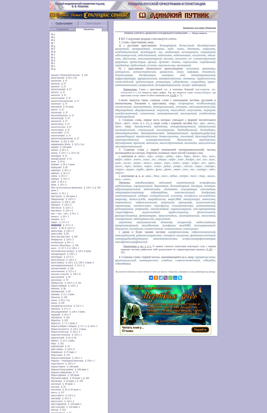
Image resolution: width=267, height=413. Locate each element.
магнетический (58, 89)
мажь (53, 161)
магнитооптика (58, 127)
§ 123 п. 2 (75, 332)
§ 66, (61, 228)
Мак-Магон (56, 211)
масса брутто (57, 395)
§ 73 (75, 372)
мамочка (55, 288)
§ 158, (65, 202)
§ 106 (70, 268)
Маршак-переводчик (61, 358)
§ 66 (66, 234)
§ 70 (65, 280)
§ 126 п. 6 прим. (83, 251)
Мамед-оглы (57, 283)
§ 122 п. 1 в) (78, 144)
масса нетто (57, 401)
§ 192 (85, 75)
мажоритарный (58, 159)
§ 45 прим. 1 (69, 384)
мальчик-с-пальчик (60, 274)
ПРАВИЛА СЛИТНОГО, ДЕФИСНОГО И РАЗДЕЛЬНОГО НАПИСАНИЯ (155, 33)
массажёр (56, 398)
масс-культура (58, 407)
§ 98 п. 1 (69, 242)
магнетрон (56, 104)
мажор (54, 153)
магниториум (57, 130)
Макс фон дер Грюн (60, 236)
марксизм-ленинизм (60, 335)
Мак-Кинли (56, 208)
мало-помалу (57, 262)
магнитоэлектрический (62, 138)
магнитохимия (58, 135)
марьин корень (58, 366)
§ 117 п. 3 (64, 222)
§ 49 (68, 277)
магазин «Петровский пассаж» (65, 75)
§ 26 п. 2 (66, 170)
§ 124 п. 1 (71, 199)
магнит (54, 109)
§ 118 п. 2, (71, 262)
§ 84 (74, 338)
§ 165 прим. (73, 375)
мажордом (56, 156)
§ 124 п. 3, (70, 283)
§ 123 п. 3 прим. (78, 329)
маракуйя (55, 314)
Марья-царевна (58, 375)
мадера (54, 147)
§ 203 (63, 410)
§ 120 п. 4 (70, 363)
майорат (55, 179)
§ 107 (61, 392)
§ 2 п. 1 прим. (68, 294)
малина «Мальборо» (61, 245)
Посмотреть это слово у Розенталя (199, 28)
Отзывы (127, 330)
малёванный (57, 242)
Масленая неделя (59, 378)
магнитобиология (59, 115)
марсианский (57, 346)
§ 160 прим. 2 (70, 196)
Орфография (63, 23)
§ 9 (63, 219)
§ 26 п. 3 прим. (68, 164)
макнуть (55, 216)
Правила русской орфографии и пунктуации (166, 3)
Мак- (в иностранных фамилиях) (66, 187)
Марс (53, 343)
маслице (55, 387)
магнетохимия (58, 98)
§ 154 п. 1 (77, 358)
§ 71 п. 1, (82, 326)
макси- (54, 228)
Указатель (89, 29)
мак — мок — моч (59, 213)
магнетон (55, 95)
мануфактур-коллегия (61, 306)
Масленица (56, 381)
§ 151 (209, 249)
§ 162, (64, 141)
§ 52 (63, 387)
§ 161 (78, 283)
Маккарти (55, 205)
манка (54, 303)
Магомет (55, 141)
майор (54, 176)
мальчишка (56, 280)
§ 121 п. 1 (79, 306)
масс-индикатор (58, 404)
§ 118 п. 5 (70, 349)
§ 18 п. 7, (63, 153)
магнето (55, 92)
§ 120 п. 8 (75, 274)
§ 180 (71, 141)
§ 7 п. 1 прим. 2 (69, 323)
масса (54, 392)
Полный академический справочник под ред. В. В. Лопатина (80, 5)
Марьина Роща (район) (62, 369)
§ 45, (65, 389)
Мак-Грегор (56, 196)
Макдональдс (57, 199)
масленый (56, 384)
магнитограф (57, 118)
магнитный (56, 112)
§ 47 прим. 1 (70, 352)
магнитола (56, 121)
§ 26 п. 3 (62, 182)
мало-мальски (58, 260)
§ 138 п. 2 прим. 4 (85, 262)
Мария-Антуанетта (60, 329)
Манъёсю (55, 309)
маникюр (55, 294)
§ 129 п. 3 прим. (77, 312)
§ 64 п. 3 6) (71, 78)
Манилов (55, 297)
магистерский (57, 78)
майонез (55, 173)
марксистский (57, 338)
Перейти (200, 329)
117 (123, 38)
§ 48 (63, 288)
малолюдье (56, 257)
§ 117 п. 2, (63, 248)
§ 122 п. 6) (74, 153)
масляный (56, 389)
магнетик (55, 83)
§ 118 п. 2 (71, 260)
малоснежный (58, 271)
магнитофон (57, 132)
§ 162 (61, 343)
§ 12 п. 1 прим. (67, 340)
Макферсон (56, 239)
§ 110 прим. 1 (75, 404)
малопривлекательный (62, 265)
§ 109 (65, 320)
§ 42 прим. (68, 107)
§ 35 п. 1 (64, 193)
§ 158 (64, 297)
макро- (54, 222)
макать (54, 193)
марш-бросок (57, 363)
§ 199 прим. (66, 147)
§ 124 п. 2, (89, 187)
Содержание (62, 29)
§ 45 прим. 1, (76, 378)
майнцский (56, 167)
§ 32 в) (61, 161)
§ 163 (72, 202)
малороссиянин (58, 268)
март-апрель (57, 349)
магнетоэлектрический (62, 101)
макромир (56, 225)
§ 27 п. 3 (66, 309)
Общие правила (199, 33)
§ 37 (65, 81)
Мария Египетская (60, 332)
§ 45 (68, 291)
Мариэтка (55, 320)
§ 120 (173, 95)
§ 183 (86, 378)
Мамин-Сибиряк (59, 286)
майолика (55, 170)
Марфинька (56, 352)
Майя (53, 185)
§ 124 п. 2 (67, 205)
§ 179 (67, 355)
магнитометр (57, 124)
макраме (55, 219)
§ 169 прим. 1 (81, 369)
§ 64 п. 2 (64, 150)
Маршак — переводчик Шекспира (67, 361)
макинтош (56, 202)
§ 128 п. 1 (74, 248)
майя (53, 182)
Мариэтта (55, 323)
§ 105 (61, 303)
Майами (55, 164)
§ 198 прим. (73, 366)
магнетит (55, 86)
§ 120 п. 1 (77, 335)
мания (54, 300)
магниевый (56, 107)
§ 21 (65, 156)
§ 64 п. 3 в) (64, 300)
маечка (54, 150)
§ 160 (74, 236)
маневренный (57, 291)
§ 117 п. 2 (69, 257)
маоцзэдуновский (59, 312)
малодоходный (58, 254)
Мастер (54, 410)
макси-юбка (56, 234)
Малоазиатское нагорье (62, 251)
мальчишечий (57, 277)
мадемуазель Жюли (60, 144)
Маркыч (55, 340)
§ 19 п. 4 (66, 398)
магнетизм (56, 81)
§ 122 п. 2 (70, 395)
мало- (54, 248)
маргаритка (56, 317)
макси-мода (56, 231)
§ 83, (68, 338)
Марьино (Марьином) (61, 372)
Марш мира (56, 355)
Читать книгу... (133, 327)
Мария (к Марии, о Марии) (63, 326)
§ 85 (65, 167)
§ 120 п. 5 (70, 228)
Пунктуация (93, 23)
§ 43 (67, 346)
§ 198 (75, 245)
